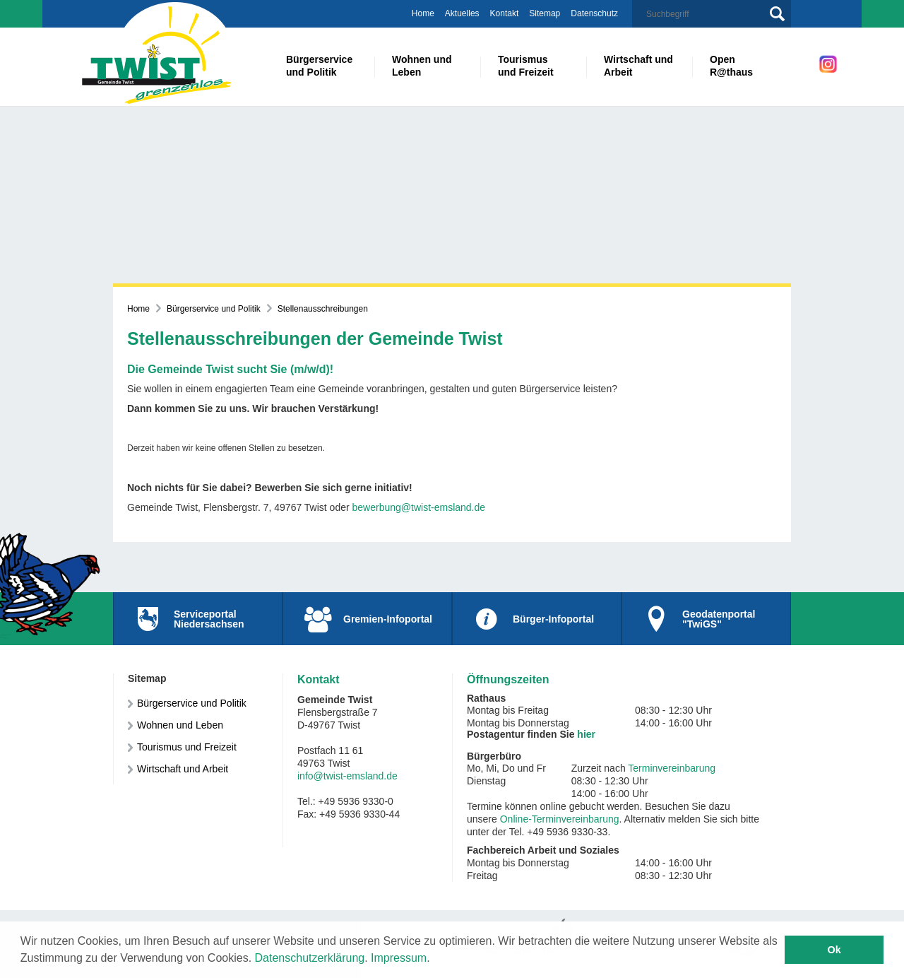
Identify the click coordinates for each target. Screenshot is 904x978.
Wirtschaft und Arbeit (182, 768)
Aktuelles (462, 13)
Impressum (399, 958)
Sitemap (544, 13)
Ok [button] (834, 949)
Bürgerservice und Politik (214, 309)
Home (423, 13)
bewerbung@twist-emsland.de (419, 507)
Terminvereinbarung (671, 768)
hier (586, 734)
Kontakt (504, 13)
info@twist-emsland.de (347, 776)
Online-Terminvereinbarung (559, 819)
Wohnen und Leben (180, 725)
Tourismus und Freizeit (187, 747)
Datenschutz (594, 13)
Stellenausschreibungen (323, 309)
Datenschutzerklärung (310, 958)
